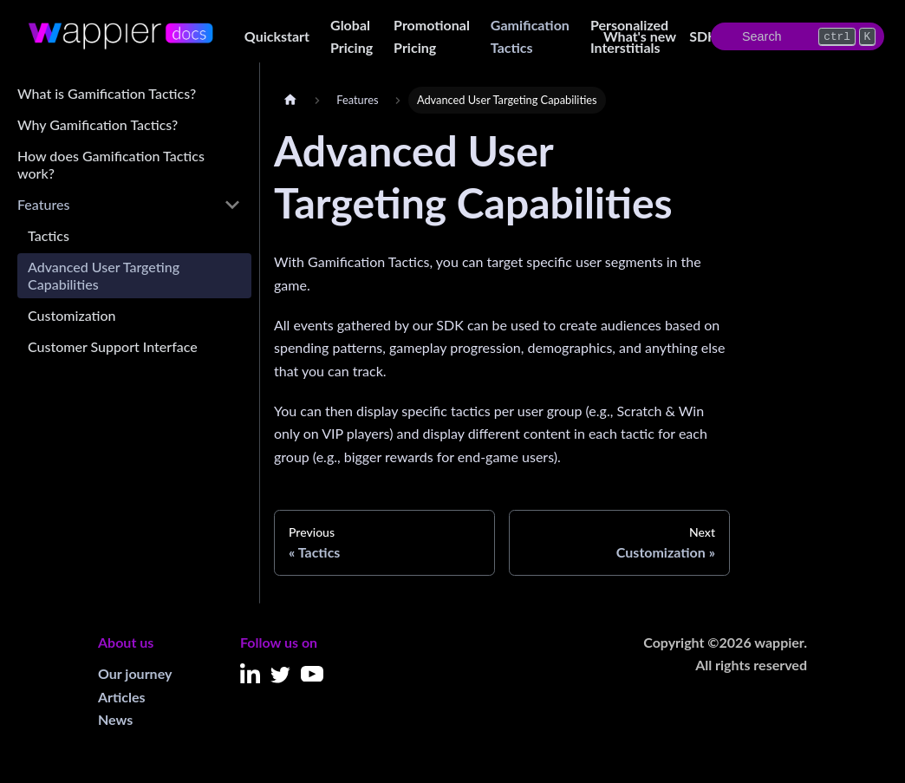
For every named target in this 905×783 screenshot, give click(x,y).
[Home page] (290, 100)
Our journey (135, 673)
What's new (639, 36)
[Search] (797, 36)
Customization (72, 315)
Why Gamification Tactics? (97, 124)
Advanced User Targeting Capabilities (103, 275)
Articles (122, 696)
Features (43, 204)
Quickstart (276, 36)
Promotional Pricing (432, 35)
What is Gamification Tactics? (106, 93)
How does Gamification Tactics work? (111, 164)
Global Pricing (351, 35)
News (115, 719)
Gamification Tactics (530, 35)
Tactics (48, 235)
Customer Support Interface (113, 346)
